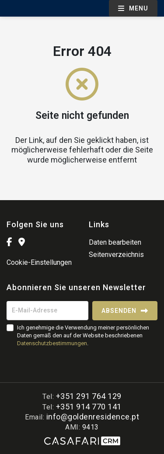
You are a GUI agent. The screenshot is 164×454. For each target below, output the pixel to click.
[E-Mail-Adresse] (47, 310)
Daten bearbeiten (115, 242)
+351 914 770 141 (89, 406)
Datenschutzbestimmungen (52, 343)
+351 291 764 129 (89, 396)
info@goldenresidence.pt (93, 416)
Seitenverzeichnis (116, 254)
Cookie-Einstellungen (39, 262)
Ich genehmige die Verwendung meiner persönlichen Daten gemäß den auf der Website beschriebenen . (83, 335)
